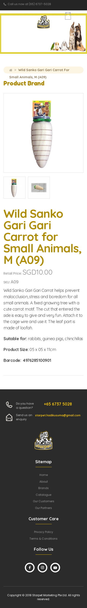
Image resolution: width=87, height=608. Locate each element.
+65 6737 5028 (58, 404)
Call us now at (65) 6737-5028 (29, 4)
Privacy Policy (43, 532)
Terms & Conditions (43, 539)
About (43, 482)
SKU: (6, 282)
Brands (43, 488)
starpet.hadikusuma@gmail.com (58, 415)
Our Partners (43, 508)
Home (10, 70)
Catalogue (43, 495)
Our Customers (43, 501)
